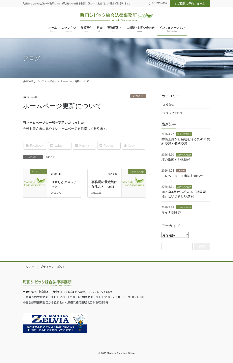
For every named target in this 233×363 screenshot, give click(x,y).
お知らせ (138, 96)
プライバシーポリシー (54, 267)
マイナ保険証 (171, 212)
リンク (30, 267)
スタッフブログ (173, 113)
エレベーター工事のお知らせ (182, 175)
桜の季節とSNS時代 (176, 159)
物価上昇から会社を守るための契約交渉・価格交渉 (186, 141)
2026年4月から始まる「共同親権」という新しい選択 (184, 194)
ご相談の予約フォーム (190, 3)
